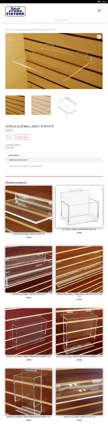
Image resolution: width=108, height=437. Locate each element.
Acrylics (12, 29)
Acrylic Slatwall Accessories (24, 29)
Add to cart (22, 136)
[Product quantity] (8, 136)
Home (7, 29)
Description (14, 154)
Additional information (18, 159)
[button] (99, 36)
